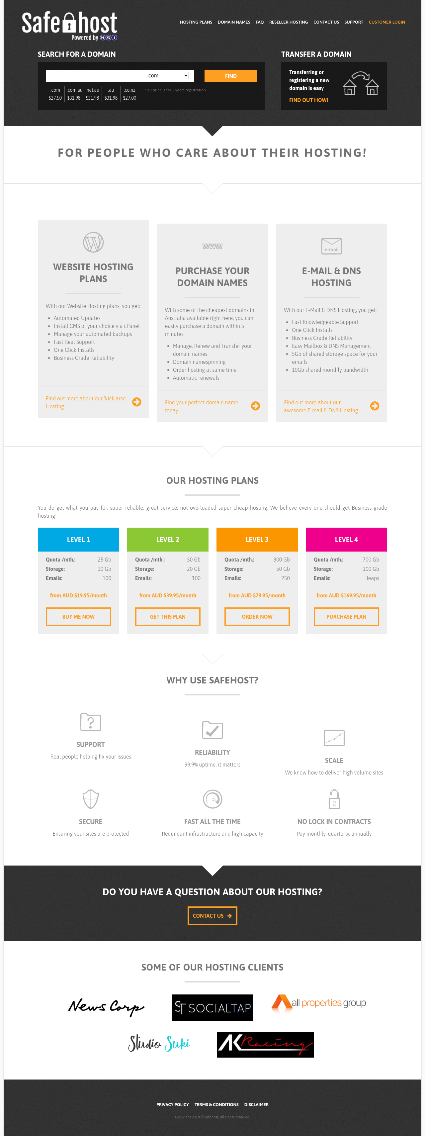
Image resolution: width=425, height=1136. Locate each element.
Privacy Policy (172, 1104)
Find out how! (308, 100)
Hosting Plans (196, 22)
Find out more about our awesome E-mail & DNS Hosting (331, 406)
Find (231, 76)
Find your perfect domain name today (212, 406)
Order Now (257, 617)
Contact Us (326, 22)
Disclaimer (256, 1104)
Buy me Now (78, 617)
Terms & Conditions (217, 1104)
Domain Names (234, 22)
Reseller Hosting (288, 22)
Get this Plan (168, 617)
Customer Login (387, 22)
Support (354, 22)
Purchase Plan (346, 617)
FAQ (260, 22)
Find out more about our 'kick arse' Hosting (93, 402)
